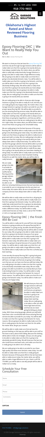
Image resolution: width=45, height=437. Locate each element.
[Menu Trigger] (40, 13)
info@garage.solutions (20, 428)
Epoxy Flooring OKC (17, 57)
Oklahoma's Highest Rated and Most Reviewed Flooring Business (21, 30)
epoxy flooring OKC (35, 63)
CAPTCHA (5, 406)
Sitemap (23, 435)
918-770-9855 (22, 8)
